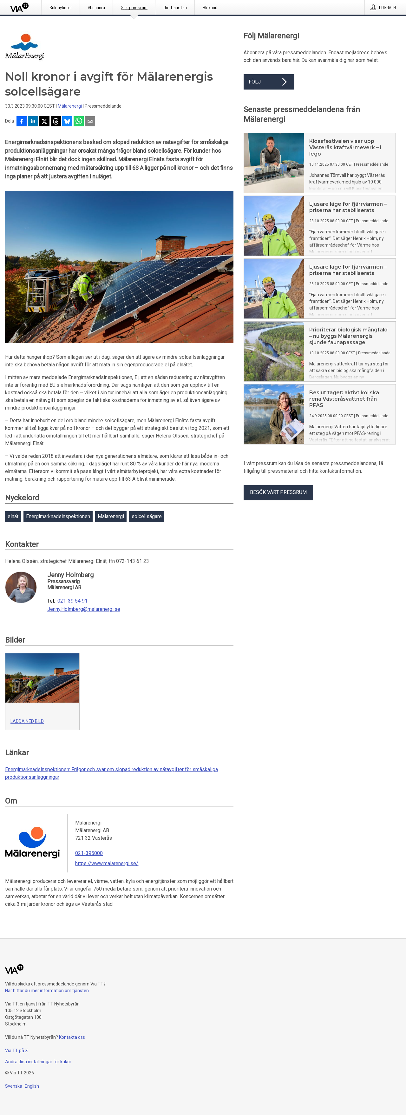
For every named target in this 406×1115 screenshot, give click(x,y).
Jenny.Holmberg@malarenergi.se (83, 609)
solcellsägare (147, 516)
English (32, 1086)
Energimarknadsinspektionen (58, 516)
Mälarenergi (70, 106)
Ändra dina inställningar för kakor (38, 1061)
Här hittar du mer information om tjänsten (47, 990)
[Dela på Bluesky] (67, 122)
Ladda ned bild (27, 721)
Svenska (13, 1086)
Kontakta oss (72, 1037)
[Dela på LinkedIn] (33, 122)
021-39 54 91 (72, 601)
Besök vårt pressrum (278, 492)
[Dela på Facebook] (21, 122)
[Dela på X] (44, 122)
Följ (269, 82)
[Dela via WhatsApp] (79, 122)
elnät (13, 516)
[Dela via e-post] (90, 122)
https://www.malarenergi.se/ (106, 863)
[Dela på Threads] (56, 122)
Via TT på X (16, 1050)
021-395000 (89, 853)
